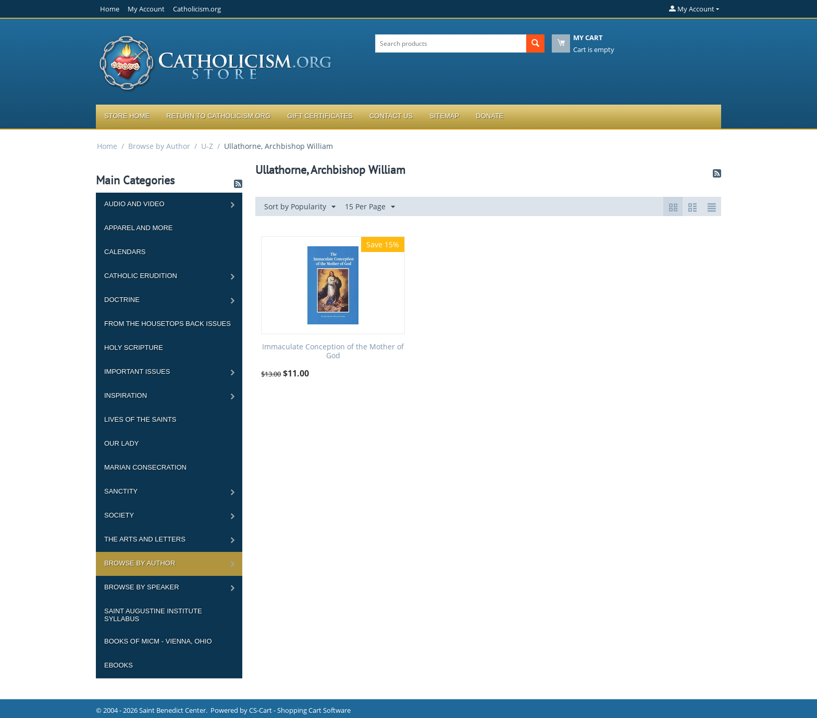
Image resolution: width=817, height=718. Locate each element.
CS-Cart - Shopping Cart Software (300, 710)
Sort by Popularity (300, 206)
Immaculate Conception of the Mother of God (333, 351)
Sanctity (121, 491)
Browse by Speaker (141, 587)
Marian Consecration (145, 467)
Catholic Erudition (140, 276)
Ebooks (118, 665)
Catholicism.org (197, 9)
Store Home (127, 116)
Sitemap (444, 116)
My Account (146, 9)
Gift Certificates (320, 116)
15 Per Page (370, 206)
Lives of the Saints (140, 419)
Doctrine (122, 300)
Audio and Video (134, 204)
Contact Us (391, 116)
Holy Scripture (133, 347)
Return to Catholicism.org (218, 116)
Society (119, 515)
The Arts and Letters (144, 539)
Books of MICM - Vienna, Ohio (158, 641)
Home (109, 9)
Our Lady (121, 443)
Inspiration (125, 395)
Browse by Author (159, 146)
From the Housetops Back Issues (167, 323)
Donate (489, 116)
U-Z (207, 146)
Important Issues (137, 371)
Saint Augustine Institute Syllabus (153, 615)
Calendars (124, 252)
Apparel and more (138, 228)
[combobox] (450, 43)
